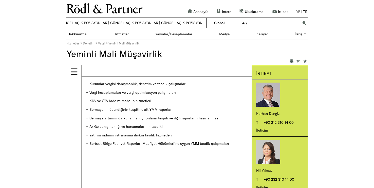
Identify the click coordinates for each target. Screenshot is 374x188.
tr (305, 11)
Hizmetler (72, 43)
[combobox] (270, 23)
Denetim (88, 43)
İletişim (262, 130)
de (297, 11)
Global (219, 23)
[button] (304, 23)
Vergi (101, 43)
